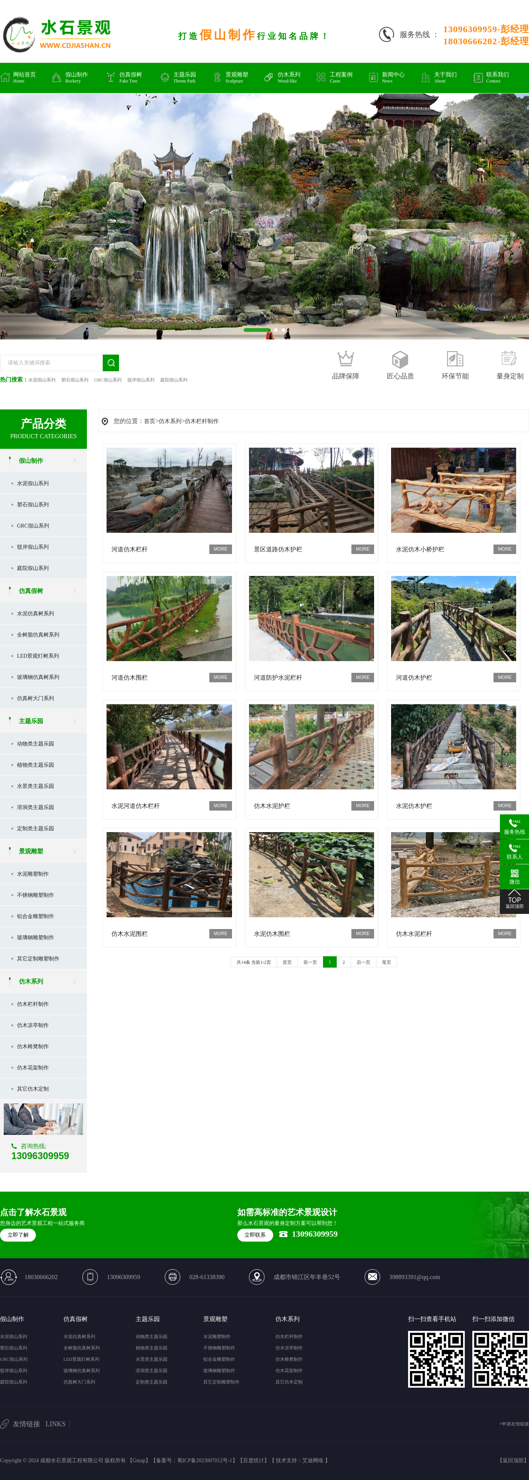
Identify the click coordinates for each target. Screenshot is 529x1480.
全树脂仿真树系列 (38, 635)
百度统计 (253, 1460)
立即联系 (255, 1235)
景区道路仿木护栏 (278, 549)
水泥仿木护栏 (414, 806)
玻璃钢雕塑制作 (35, 937)
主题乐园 (31, 721)
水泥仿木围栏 (272, 934)
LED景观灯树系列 (38, 656)
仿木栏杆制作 (33, 1004)
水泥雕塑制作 (33, 874)
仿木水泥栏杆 (414, 934)
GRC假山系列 (108, 380)
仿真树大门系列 (35, 698)
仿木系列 (31, 981)
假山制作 (31, 461)
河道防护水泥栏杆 (278, 677)
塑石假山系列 (74, 380)
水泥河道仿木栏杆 (135, 806)
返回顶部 (513, 1460)
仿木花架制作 (33, 1068)
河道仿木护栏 (414, 677)
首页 (149, 421)
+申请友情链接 (514, 1424)
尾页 (386, 962)
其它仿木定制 (33, 1089)
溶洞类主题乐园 (35, 807)
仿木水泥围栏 (129, 934)
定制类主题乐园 (35, 828)
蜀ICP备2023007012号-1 (204, 1460)
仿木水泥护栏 (272, 806)
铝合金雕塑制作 (35, 916)
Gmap (139, 1460)
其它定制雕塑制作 (38, 959)
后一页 (363, 962)
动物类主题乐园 (35, 744)
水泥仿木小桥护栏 (420, 549)
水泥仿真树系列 (35, 613)
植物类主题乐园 (35, 765)
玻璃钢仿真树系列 (38, 677)
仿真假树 (31, 591)
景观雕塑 (31, 851)
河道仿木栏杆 (129, 549)
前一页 (310, 962)
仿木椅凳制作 (33, 1046)
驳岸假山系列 (141, 380)
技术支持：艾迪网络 (299, 1460)
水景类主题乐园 (35, 786)
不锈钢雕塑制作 (35, 895)
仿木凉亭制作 (33, 1025)
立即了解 (18, 1235)
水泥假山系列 (42, 380)
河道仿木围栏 (129, 677)
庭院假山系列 (173, 380)
